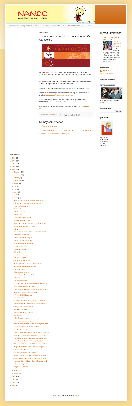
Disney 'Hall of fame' (20, 249)
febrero (16, 370)
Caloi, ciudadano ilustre (21, 318)
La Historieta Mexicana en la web (24, 226)
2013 (14, 158)
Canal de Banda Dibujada (73, 26)
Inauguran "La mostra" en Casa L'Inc (25, 292)
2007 (14, 380)
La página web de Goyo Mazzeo (23, 286)
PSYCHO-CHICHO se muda (22, 295)
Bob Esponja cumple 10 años (23, 312)
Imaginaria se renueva (20, 367)
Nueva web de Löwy (20, 281)
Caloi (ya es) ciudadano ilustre (23, 306)
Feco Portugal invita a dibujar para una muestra (28, 263)
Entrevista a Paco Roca (21, 235)
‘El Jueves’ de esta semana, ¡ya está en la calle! (29, 301)
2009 (14, 169)
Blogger (76, 395)
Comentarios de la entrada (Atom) (59, 134)
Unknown (106, 71)
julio (15, 186)
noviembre (17, 175)
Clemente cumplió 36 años (22, 260)
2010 (14, 166)
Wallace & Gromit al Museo (22, 218)
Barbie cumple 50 (19, 298)
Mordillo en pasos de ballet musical (24, 266)
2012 (14, 161)
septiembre (18, 180)
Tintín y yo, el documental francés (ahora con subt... (30, 223)
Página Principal (67, 130)
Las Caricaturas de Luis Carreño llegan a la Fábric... (30, 355)
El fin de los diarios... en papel (23, 243)
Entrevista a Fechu (19, 278)
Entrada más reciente (47, 130)
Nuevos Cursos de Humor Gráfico (24, 275)
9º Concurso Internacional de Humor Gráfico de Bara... (31, 289)
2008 (14, 377)
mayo (16, 192)
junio (15, 189)
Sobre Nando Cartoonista (50, 26)
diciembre (17, 172)
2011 (14, 164)
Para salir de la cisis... (20, 349)
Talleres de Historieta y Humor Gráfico (22, 26)
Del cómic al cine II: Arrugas (22, 238)
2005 (14, 385)
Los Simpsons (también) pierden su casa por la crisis (30, 324)
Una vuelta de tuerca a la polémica (24, 352)
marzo (16, 198)
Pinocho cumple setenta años (23, 321)
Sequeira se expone (20, 258)
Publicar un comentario (49, 126)
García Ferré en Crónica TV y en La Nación (27, 341)
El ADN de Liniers (19, 212)
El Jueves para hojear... (21, 272)
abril (15, 195)
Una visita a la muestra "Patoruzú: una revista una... (30, 338)
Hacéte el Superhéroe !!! (21, 269)
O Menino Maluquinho (20, 206)
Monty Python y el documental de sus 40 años (28, 200)
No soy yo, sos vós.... (20, 246)
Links (89, 26)
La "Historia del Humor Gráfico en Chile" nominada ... (30, 232)
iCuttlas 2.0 (17, 209)
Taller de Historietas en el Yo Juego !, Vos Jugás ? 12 (117, 44)
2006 (14, 383)
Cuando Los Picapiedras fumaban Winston (27, 203)
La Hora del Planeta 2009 (21, 220)
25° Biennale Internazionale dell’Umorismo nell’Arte (30, 344)
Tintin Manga (17, 315)
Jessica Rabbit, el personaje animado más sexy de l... (30, 358)
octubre (16, 178)
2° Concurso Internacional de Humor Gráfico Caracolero (31, 332)
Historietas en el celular (21, 255)
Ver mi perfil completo (107, 74)
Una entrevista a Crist (20, 329)
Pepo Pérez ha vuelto (20, 309)
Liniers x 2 (16, 252)
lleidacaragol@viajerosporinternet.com (59, 95)
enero (16, 373)
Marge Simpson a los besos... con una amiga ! (28, 347)
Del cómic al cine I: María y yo (23, 240)
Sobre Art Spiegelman (20, 364)
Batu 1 (15, 229)
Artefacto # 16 (18, 215)
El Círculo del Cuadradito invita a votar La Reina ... (29, 335)
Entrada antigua (87, 130)
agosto (16, 183)
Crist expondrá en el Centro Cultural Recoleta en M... (30, 361)
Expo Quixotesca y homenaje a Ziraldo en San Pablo (30, 283)
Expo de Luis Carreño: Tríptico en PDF (26, 326)
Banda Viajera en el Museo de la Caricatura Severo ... (31, 304)
